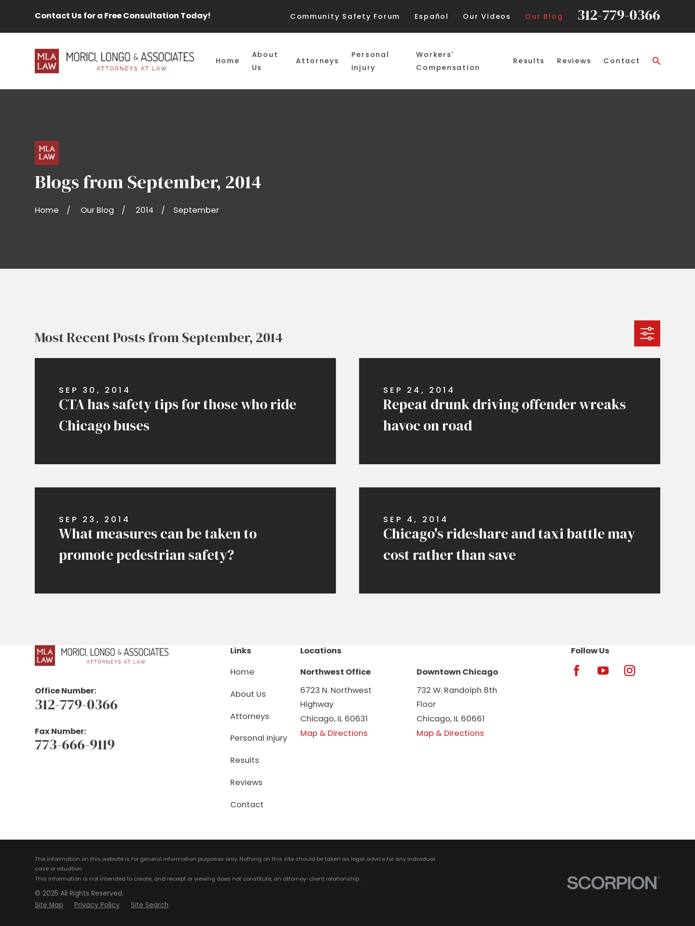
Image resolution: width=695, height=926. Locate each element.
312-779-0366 (618, 15)
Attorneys (249, 716)
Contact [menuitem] (621, 61)
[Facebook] (576, 670)
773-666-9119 (75, 744)
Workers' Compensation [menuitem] (448, 61)
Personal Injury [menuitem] (370, 61)
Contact (247, 804)
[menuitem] (49, 905)
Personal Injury (258, 738)
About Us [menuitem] (265, 61)
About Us (248, 694)
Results (244, 760)
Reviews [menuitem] (574, 61)
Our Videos (487, 16)
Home (242, 671)
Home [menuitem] (228, 61)
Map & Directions (334, 733)
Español (432, 16)
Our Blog (544, 16)
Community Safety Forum (345, 16)
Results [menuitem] (529, 61)
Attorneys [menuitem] (317, 61)
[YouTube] (603, 670)
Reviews (246, 782)
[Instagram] (629, 670)
